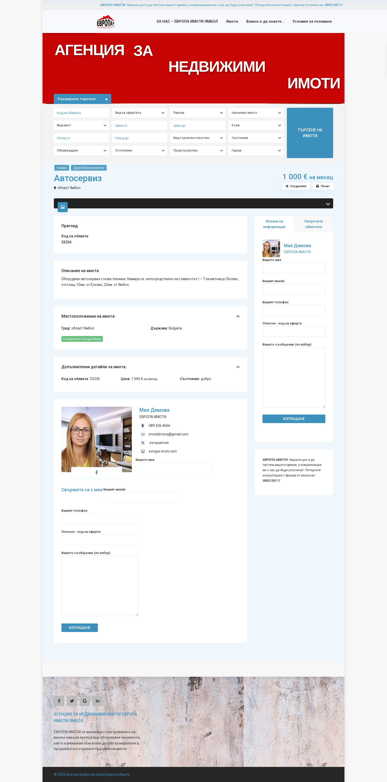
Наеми (62, 168)
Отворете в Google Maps (82, 339)
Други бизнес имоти (88, 168)
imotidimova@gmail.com (168, 434)
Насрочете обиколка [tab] (313, 224)
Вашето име (174, 464)
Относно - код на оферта (99, 536)
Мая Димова (154, 410)
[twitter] (72, 701)
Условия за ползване (312, 21)
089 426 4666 (159, 426)
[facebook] (59, 701)
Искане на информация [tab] (274, 224)
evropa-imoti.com (163, 451)
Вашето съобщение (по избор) (99, 584)
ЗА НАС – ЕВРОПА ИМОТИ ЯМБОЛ (187, 21)
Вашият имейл (141, 493)
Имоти (232, 21)
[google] (85, 701)
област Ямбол (69, 188)
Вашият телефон (99, 514)
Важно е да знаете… (265, 21)
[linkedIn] (97, 701)
